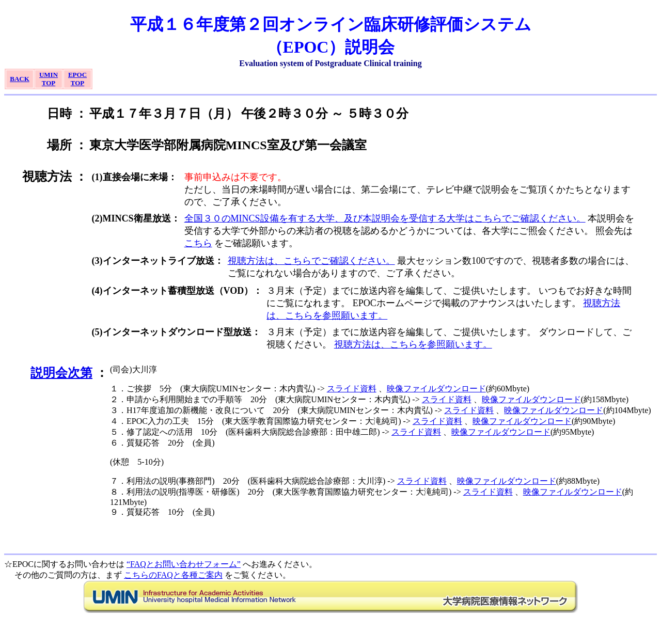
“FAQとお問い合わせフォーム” (184, 564)
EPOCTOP (77, 79)
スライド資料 (351, 388)
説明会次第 (61, 372)
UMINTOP (48, 79)
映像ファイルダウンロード (436, 388)
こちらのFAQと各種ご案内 (173, 575)
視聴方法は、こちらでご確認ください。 (311, 261)
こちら (198, 243)
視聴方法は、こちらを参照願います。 (413, 344)
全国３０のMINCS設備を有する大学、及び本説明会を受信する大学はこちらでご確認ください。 (385, 218)
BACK (19, 79)
